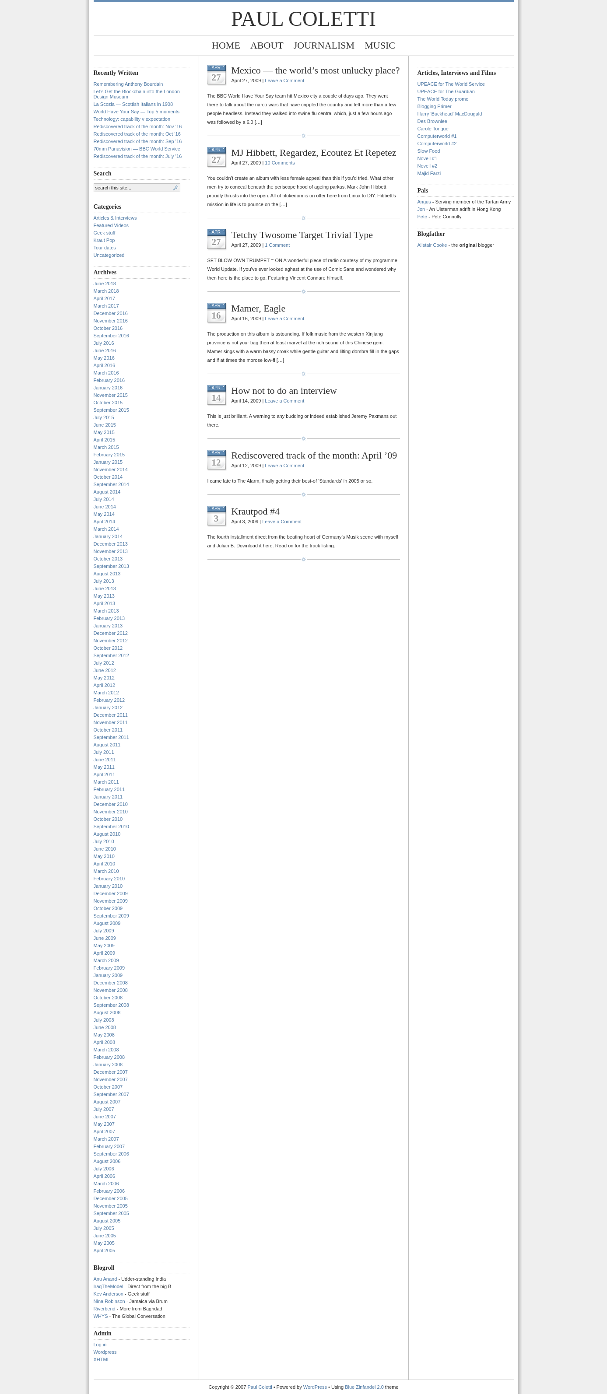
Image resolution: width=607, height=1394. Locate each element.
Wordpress (105, 1352)
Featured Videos (111, 225)
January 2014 (108, 536)
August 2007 (107, 1101)
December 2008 (111, 982)
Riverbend (105, 1308)
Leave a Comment (284, 80)
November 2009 (111, 901)
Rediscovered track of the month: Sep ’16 (138, 141)
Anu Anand (105, 1279)
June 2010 (105, 848)
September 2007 (111, 1094)
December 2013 (111, 543)
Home (226, 45)
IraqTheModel (108, 1286)
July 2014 (104, 499)
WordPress (315, 1387)
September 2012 (111, 655)
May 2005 (104, 1243)
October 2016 (108, 328)
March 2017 (106, 305)
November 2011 (111, 722)
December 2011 (111, 715)
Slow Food (429, 151)
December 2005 (111, 1198)
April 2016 (105, 365)
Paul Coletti (303, 18)
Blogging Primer (435, 106)
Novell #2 (428, 165)
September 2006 (111, 1153)
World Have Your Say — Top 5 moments (136, 111)
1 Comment (277, 245)
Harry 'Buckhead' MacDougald (450, 113)
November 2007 (111, 1079)
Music (380, 45)
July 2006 (104, 1168)
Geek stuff (105, 232)
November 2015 (111, 395)
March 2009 (106, 960)
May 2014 (104, 514)
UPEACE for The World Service (451, 84)
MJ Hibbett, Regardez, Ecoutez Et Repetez (314, 152)
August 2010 (107, 834)
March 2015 (106, 447)
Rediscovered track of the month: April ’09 (314, 455)
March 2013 (106, 610)
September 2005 (111, 1213)
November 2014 (111, 469)
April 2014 (105, 521)
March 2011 (106, 782)
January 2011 (108, 796)
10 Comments (280, 162)
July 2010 (104, 841)
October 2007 (108, 1086)
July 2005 (104, 1228)
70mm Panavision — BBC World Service (137, 148)
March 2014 (106, 529)
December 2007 (111, 1072)
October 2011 (108, 729)
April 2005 (105, 1250)
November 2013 (111, 551)
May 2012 (104, 677)
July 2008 (104, 1020)
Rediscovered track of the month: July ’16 (138, 156)
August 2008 (107, 1012)
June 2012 (105, 670)
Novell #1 (428, 158)
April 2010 (105, 863)
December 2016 (111, 313)
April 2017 (105, 298)
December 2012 (111, 633)
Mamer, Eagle (259, 308)
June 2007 (105, 1116)
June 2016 (105, 350)
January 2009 (108, 975)
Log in (100, 1344)
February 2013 (109, 618)
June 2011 (105, 759)
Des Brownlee (432, 121)
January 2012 (108, 707)
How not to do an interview (284, 390)
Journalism (324, 45)
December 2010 (111, 804)
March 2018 (106, 291)
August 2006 (107, 1161)
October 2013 (108, 558)
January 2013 (108, 625)
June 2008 (105, 1027)
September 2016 (111, 335)
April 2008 (105, 1042)
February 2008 (109, 1057)
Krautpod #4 (256, 511)
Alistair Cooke (432, 245)
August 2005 (107, 1220)
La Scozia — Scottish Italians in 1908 (133, 104)
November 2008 (111, 990)
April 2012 (105, 685)
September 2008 (111, 1005)
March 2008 (106, 1049)
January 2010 (108, 886)
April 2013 (105, 603)
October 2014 (108, 477)
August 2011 (107, 744)
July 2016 (104, 343)
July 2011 (104, 752)
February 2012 (109, 700)
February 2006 (109, 1191)
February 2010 (109, 878)
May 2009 (104, 945)
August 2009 (107, 923)
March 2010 (106, 871)
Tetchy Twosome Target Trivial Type (302, 234)
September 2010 (111, 826)
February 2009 (109, 967)
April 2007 (105, 1131)
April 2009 (105, 953)
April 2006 (105, 1176)
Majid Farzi (429, 173)
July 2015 (104, 417)
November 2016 (111, 320)
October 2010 (108, 819)
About (267, 45)
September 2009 (111, 915)
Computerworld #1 (437, 136)
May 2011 (104, 767)
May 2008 (104, 1034)
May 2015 (104, 432)
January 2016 (108, 387)
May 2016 (104, 358)
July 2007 (104, 1109)
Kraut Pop (104, 240)
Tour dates (105, 247)
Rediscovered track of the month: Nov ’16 (138, 126)
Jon (421, 209)
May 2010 (104, 856)
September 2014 (111, 484)
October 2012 (108, 648)
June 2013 (105, 588)
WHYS (101, 1316)
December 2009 (111, 893)
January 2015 (108, 462)
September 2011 (111, 737)
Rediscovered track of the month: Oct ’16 (137, 134)
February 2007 (109, 1146)
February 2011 (109, 789)
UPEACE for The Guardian (446, 91)
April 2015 (105, 439)
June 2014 (105, 506)
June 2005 (105, 1235)
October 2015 (108, 402)
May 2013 (104, 596)
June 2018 (105, 283)
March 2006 (106, 1183)
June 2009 (105, 938)
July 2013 (104, 581)
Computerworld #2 (437, 143)
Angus (424, 201)
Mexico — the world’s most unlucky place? (316, 70)
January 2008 (108, 1064)
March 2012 (106, 692)
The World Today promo (443, 99)
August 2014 (107, 491)
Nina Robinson (109, 1301)
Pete (423, 216)
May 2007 (104, 1124)
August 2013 (107, 573)
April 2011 (105, 774)
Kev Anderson (109, 1293)
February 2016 (109, 380)
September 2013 (111, 566)
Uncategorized (109, 255)
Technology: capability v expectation (132, 119)
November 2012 (111, 640)
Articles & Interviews (115, 218)
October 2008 (108, 997)
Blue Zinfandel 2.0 (364, 1387)
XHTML (102, 1359)
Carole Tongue (433, 128)
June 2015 (105, 424)
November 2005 (111, 1205)
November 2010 (111, 811)
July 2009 (104, 930)
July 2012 (104, 662)
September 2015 (111, 410)
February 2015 (109, 454)
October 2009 (108, 908)
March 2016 (106, 372)
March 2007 (106, 1139)
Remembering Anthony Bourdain (128, 84)
